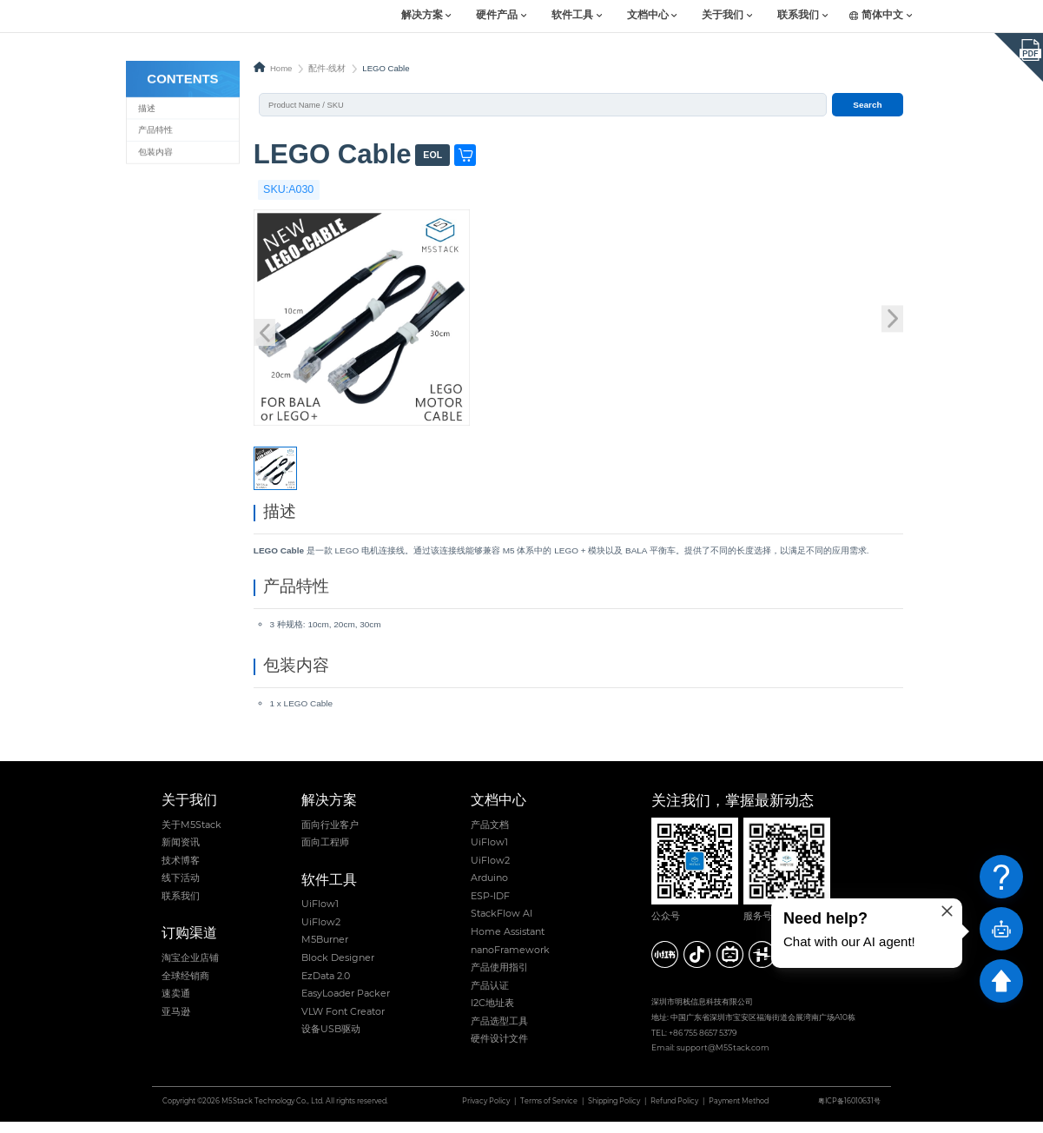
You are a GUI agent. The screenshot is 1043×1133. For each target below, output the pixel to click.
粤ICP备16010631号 (849, 1112)
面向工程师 (325, 853)
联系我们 (798, 15)
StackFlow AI (501, 925)
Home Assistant (508, 943)
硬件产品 (497, 15)
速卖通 (176, 1004)
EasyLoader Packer (345, 1004)
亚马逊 (176, 1023)
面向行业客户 (330, 836)
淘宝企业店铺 (190, 969)
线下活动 (181, 889)
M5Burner (324, 951)
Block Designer (337, 969)
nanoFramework (510, 961)
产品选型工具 (499, 1032)
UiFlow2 (320, 933)
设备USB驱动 (330, 1040)
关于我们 (722, 15)
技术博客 (181, 871)
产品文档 (490, 836)
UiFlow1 (320, 915)
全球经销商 (185, 987)
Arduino (489, 889)
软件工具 (572, 15)
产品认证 (490, 997)
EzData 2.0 (325, 987)
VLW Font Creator (343, 1023)
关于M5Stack (191, 836)
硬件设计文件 (499, 1050)
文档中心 (648, 15)
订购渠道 (189, 945)
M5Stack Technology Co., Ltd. (272, 1112)
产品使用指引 (499, 978)
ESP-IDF (490, 907)
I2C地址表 (492, 1014)
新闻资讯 (181, 853)
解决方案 (422, 15)
